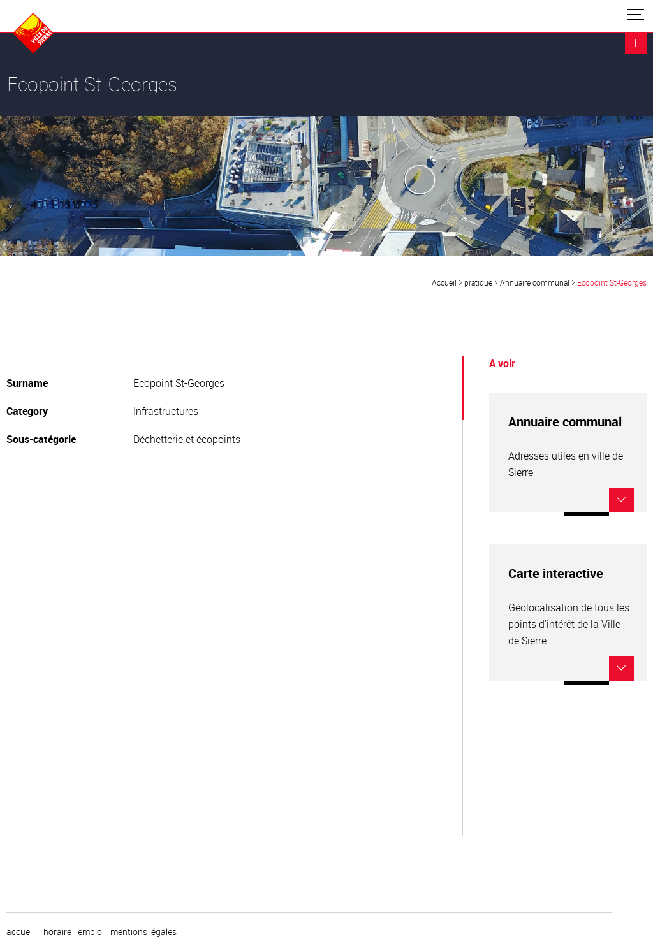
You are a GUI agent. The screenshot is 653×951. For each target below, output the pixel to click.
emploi (91, 932)
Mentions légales (143, 932)
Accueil (444, 282)
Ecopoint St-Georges (612, 282)
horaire (57, 932)
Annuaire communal (534, 282)
